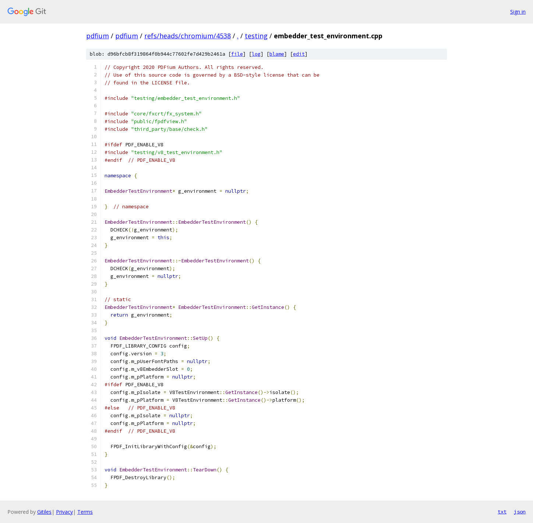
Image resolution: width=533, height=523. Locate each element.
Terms (85, 511)
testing (256, 35)
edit (299, 54)
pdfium (97, 35)
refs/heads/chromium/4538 (187, 35)
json (520, 511)
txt (502, 511)
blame (276, 54)
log (256, 54)
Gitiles (44, 511)
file (237, 54)
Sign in (518, 11)
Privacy (64, 511)
